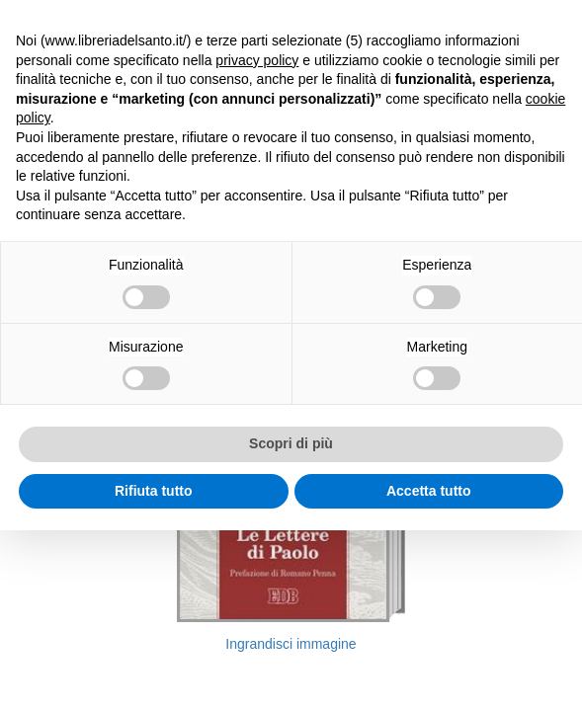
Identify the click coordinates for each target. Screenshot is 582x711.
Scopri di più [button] (291, 443)
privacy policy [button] (256, 60)
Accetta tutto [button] (428, 491)
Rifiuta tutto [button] (154, 491)
